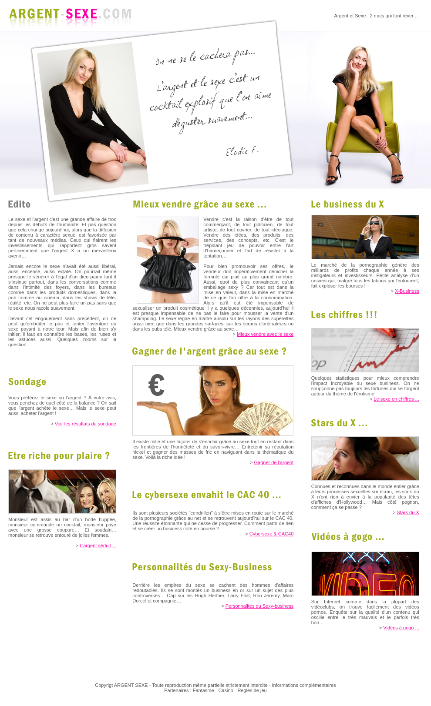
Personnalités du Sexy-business (260, 606)
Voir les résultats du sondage (85, 423)
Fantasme (203, 690)
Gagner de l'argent (274, 462)
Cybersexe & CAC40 (271, 533)
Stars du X (408, 512)
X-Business (407, 291)
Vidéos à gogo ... (401, 627)
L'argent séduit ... (98, 545)
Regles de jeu (251, 690)
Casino (225, 690)
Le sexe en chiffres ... (396, 399)
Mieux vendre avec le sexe (265, 334)
